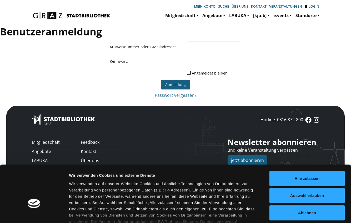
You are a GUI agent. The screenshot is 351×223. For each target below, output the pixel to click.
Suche (223, 6)
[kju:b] (260, 15)
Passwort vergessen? (175, 95)
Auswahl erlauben (307, 160)
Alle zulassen (306, 143)
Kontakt (259, 6)
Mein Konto (204, 6)
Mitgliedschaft (180, 15)
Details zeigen (280, 212)
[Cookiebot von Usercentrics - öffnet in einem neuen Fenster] (34, 213)
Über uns (240, 6)
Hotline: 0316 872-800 (281, 120)
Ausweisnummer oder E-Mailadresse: (143, 46)
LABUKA (237, 15)
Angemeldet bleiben (210, 73)
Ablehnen (307, 177)
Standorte (306, 15)
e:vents (281, 15)
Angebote (212, 15)
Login (312, 6)
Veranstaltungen (285, 6)
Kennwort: (119, 61)
